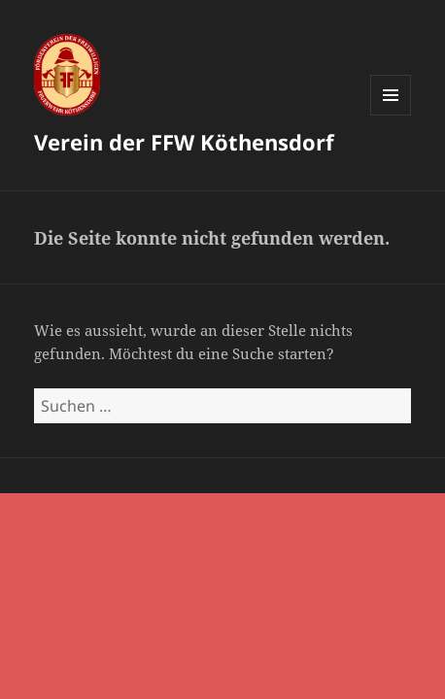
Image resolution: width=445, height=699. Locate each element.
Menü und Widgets (391, 115)
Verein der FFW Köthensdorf (184, 141)
